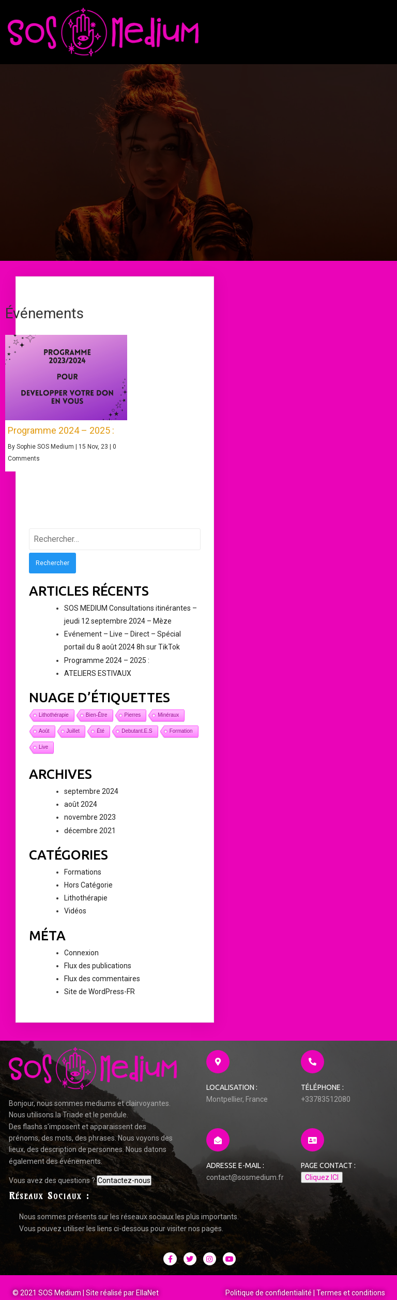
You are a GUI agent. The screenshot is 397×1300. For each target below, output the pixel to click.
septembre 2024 (91, 799)
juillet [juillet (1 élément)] (73, 739)
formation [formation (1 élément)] (181, 739)
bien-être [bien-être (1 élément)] (97, 723)
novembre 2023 (90, 825)
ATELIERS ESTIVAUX (97, 681)
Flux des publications (97, 973)
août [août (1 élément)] (44, 739)
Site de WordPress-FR (99, 999)
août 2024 (80, 812)
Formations (82, 880)
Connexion (81, 960)
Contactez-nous (35, 1235)
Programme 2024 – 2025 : (106, 668)
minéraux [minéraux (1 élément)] (168, 723)
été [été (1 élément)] (100, 739)
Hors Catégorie (88, 893)
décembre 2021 (90, 838)
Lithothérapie (86, 906)
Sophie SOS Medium (45, 454)
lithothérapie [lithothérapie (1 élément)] (54, 723)
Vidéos (75, 919)
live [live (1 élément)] (43, 755)
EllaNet (147, 1259)
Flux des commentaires (102, 986)
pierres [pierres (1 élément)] (133, 723)
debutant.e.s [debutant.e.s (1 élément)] (136, 739)
